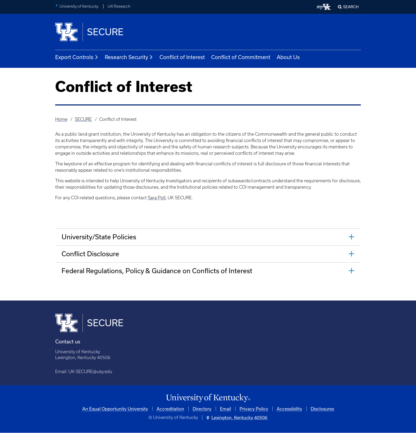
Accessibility (289, 408)
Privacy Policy (254, 408)
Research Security (129, 57)
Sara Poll (157, 197)
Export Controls (76, 57)
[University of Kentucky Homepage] (208, 398)
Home (61, 119)
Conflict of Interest (182, 57)
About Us (288, 57)
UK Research (119, 6)
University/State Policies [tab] (99, 237)
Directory (202, 408)
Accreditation (170, 408)
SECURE (83, 119)
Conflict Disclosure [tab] (90, 254)
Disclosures (322, 408)
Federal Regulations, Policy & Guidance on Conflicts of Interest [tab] (157, 271)
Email (225, 408)
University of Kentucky (78, 6)
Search (351, 7)
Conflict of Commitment (240, 57)
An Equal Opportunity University (115, 408)
